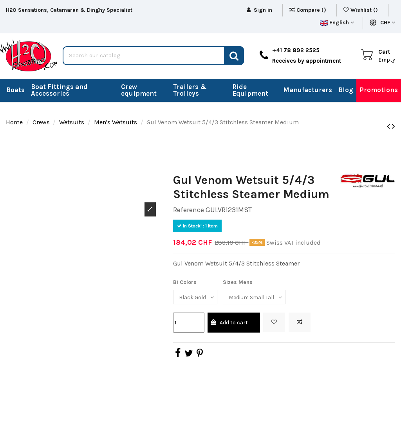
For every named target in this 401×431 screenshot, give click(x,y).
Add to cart (229, 322)
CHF (387, 22)
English (337, 22)
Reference (188, 210)
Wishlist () (361, 10)
